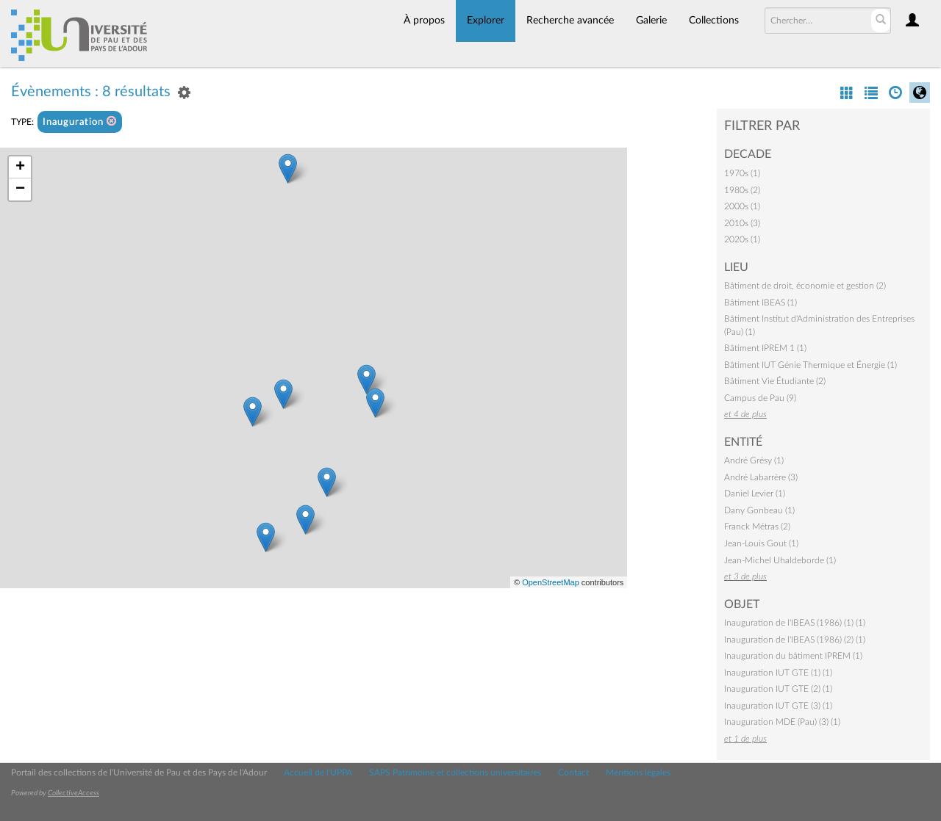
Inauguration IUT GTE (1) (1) (778, 672)
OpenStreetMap (550, 582)
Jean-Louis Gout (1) (761, 543)
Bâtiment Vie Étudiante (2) (775, 381)
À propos (424, 20)
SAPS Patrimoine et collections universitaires (455, 772)
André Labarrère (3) (761, 477)
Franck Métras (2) (757, 526)
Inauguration (80, 121)
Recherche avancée (570, 20)
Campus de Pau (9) (760, 398)
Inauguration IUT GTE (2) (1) (778, 688)
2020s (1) (742, 239)
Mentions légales (638, 772)
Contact (573, 772)
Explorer (485, 20)
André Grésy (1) (754, 460)
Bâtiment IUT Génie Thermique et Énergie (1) (810, 365)
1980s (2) (742, 190)
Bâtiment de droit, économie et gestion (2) (805, 285)
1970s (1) (742, 173)
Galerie (651, 20)
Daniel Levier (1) (754, 493)
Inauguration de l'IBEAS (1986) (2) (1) (794, 639)
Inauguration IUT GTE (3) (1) (778, 705)
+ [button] (20, 167)
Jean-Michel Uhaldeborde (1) (780, 560)
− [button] (20, 189)
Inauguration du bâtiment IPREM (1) (793, 655)
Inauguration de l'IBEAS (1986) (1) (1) (794, 622)
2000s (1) (742, 206)
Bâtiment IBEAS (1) (760, 302)
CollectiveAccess (73, 793)
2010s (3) (742, 223)
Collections (714, 20)
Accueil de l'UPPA (318, 772)
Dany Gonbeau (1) (759, 510)
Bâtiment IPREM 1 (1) (765, 348)
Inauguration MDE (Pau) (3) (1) (782, 721)
